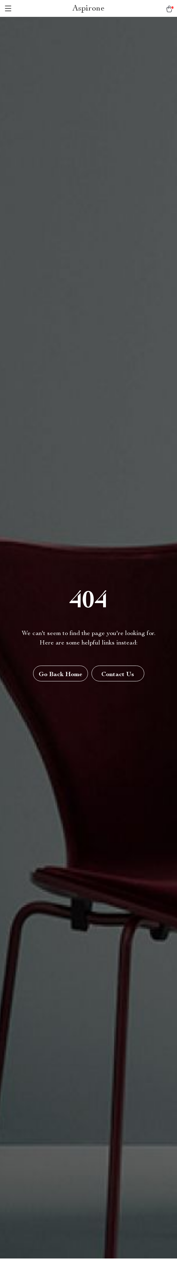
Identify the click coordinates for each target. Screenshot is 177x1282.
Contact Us (117, 675)
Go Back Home (60, 675)
